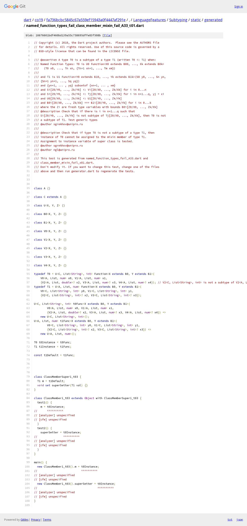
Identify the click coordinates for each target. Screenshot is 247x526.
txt (229, 519)
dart (27, 19)
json (239, 519)
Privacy (35, 520)
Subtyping (178, 19)
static (196, 19)
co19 (39, 19)
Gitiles (24, 520)
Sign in (238, 6)
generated (213, 19)
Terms (47, 520)
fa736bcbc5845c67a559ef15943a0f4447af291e (86, 19)
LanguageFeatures (149, 19)
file (107, 35)
